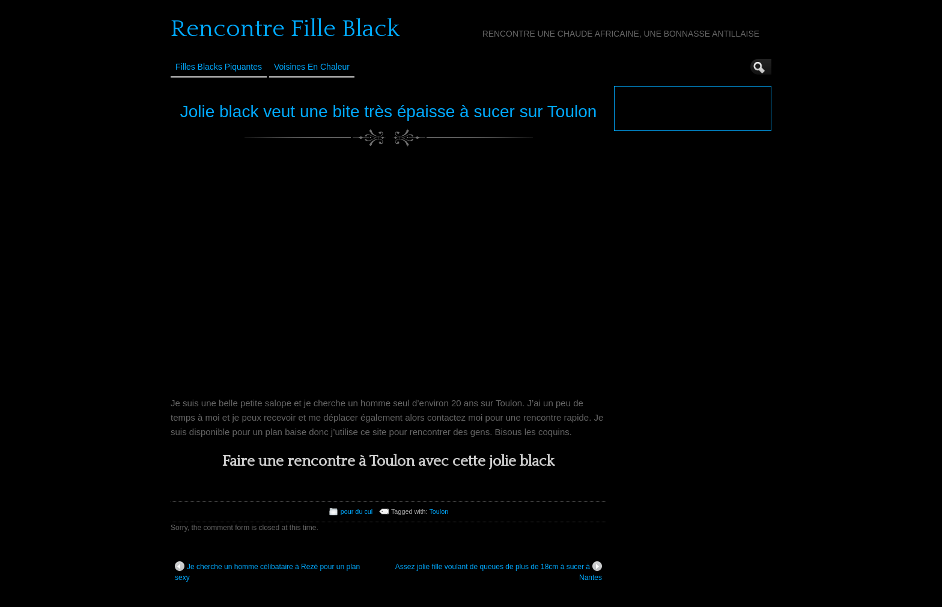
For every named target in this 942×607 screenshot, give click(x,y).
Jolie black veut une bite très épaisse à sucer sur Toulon (388, 111)
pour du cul (356, 511)
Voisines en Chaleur (312, 67)
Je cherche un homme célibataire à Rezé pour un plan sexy (267, 571)
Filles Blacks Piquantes (218, 67)
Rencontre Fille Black (285, 29)
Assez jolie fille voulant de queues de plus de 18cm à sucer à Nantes (498, 571)
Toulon (438, 511)
